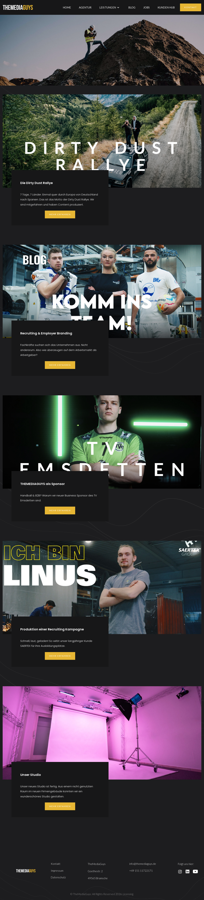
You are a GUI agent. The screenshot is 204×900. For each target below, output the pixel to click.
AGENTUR (85, 7)
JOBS (146, 7)
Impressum (57, 870)
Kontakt (190, 7)
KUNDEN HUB (166, 7)
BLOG (131, 7)
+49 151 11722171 (141, 870)
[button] (109, 7)
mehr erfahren (60, 214)
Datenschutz (58, 877)
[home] (18, 7)
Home (67, 7)
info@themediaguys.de (142, 863)
